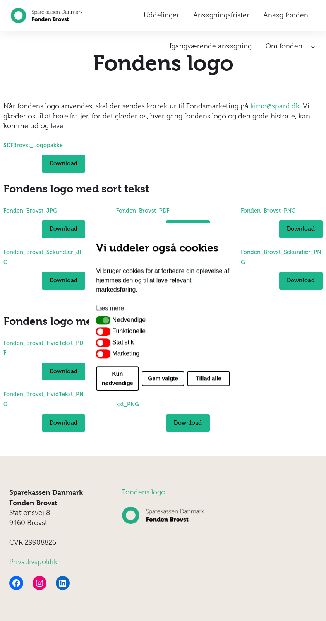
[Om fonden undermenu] (313, 47)
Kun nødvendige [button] (117, 378)
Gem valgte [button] (163, 379)
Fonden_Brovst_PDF (142, 210)
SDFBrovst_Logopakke (33, 145)
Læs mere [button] (110, 308)
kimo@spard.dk (275, 106)
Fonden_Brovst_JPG (30, 210)
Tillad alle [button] (208, 379)
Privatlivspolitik (33, 562)
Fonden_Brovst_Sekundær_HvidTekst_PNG (162, 399)
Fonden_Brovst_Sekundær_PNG (281, 257)
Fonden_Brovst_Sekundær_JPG (43, 257)
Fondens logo (143, 492)
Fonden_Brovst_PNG (268, 210)
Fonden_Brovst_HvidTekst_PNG (43, 399)
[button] (103, 320)
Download (63, 163)
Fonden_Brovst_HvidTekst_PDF (43, 348)
